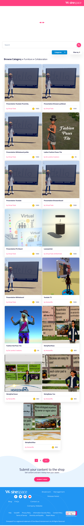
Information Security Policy (42, 513)
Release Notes (53, 497)
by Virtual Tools (11, 108)
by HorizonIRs (48, 302)
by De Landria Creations (51, 157)
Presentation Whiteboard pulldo (18, 153)
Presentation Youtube (14, 201)
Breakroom (46, 493)
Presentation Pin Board (15, 249)
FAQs (16, 502)
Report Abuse (50, 516)
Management (59, 493)
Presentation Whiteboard (15, 298)
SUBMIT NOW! (42, 480)
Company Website (34, 507)
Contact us (34, 502)
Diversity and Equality (37, 516)
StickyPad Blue (30, 443)
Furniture (28, 59)
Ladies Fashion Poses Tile (53, 153)
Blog (10, 502)
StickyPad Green (12, 395)
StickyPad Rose (49, 346)
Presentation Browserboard (54, 201)
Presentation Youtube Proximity (18, 104)
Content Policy (57, 513)
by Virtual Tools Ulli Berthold (53, 254)
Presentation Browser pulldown (55, 104)
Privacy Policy (26, 513)
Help (10, 513)
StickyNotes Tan (50, 395)
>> (46, 461)
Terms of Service (21, 516)
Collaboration (41, 59)
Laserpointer (48, 249)
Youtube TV (48, 298)
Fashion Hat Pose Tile (14, 346)
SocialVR (16, 513)
